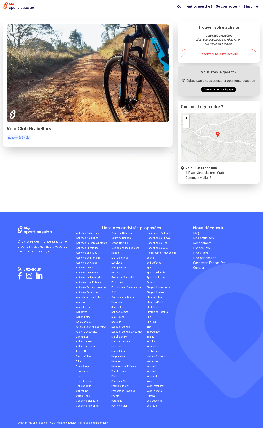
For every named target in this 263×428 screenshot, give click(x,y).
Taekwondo (153, 332)
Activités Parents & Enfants (91, 243)
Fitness (115, 272)
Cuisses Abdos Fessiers (125, 248)
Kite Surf (116, 322)
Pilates (115, 376)
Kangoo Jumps (119, 312)
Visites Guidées (156, 356)
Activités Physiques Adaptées (87, 248)
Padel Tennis (118, 371)
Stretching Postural (157, 312)
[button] (217, 136)
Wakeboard (153, 361)
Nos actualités (203, 238)
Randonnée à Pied (157, 243)
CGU (52, 422)
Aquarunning (83, 317)
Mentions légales (67, 422)
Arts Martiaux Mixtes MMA (91, 327)
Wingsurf (152, 376)
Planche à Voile (120, 381)
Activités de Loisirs (87, 267)
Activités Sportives (86, 253)
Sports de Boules (156, 277)
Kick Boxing (118, 317)
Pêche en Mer (119, 406)
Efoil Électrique (119, 258)
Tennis (150, 336)
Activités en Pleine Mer (89, 277)
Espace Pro (201, 248)
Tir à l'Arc (152, 341)
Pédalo (115, 396)
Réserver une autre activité (219, 54)
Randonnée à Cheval (158, 238)
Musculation (118, 351)
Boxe (79, 376)
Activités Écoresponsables (91, 287)
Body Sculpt (82, 366)
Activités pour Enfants (88, 282)
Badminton (82, 336)
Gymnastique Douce (123, 297)
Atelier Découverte (86, 332)
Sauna (150, 258)
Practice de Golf (120, 386)
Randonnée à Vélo (40, 17)
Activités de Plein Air (87, 272)
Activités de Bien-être (88, 258)
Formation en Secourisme (126, 287)
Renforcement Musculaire (161, 253)
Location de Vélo (120, 327)
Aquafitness (83, 307)
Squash (151, 282)
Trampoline (153, 346)
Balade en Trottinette (88, 346)
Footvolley (117, 282)
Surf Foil (151, 322)
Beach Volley (83, 356)
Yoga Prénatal (155, 391)
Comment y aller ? (198, 178)
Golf (113, 292)
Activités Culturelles (87, 233)
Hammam (117, 302)
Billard (79, 361)
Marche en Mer (119, 336)
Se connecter (228, 6)
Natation (116, 361)
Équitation (152, 406)
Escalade (116, 262)
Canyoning (82, 391)
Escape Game (119, 267)
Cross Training (119, 243)
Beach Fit (81, 351)
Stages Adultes (155, 292)
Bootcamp (82, 371)
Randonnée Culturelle (159, 233)
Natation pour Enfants (123, 366)
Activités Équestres (87, 292)
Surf (149, 317)
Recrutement (202, 243)
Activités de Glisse (86, 262)
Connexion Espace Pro (209, 263)
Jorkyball (116, 307)
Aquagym (81, 312)
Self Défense (154, 262)
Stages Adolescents (158, 287)
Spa (149, 267)
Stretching (152, 307)
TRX (149, 327)
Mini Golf (116, 346)
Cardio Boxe (83, 396)
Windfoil (151, 366)
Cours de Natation (121, 233)
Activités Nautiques (87, 238)
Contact (198, 268)
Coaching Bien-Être (87, 401)
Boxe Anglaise (84, 381)
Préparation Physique (123, 391)
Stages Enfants (155, 297)
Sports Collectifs (156, 272)
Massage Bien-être (122, 341)
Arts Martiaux (83, 322)
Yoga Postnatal (155, 386)
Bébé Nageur (83, 386)
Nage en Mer (118, 356)
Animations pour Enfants (90, 297)
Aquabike (81, 302)
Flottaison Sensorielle (123, 277)
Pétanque (116, 401)
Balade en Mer (84, 341)
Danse (115, 253)
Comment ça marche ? (195, 6)
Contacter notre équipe (219, 89)
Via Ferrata (153, 351)
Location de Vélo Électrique (127, 332)
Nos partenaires (204, 258)
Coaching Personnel (87, 406)
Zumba (151, 396)
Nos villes (200, 253)
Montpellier (16, 17)
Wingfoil (151, 371)
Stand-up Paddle (156, 302)
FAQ (196, 233)
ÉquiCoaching (155, 401)
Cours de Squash (121, 238)
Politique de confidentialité (93, 422)
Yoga (149, 381)
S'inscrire (250, 6)
